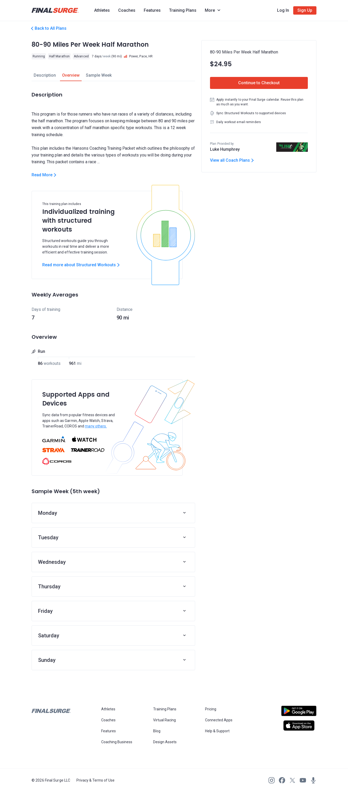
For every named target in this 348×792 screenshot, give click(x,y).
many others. (96, 426)
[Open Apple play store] (298, 725)
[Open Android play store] (298, 713)
